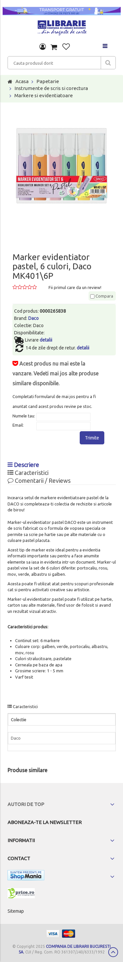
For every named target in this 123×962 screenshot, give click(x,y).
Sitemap (16, 911)
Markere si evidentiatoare (43, 95)
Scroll (113, 952)
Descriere (23, 465)
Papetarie (47, 81)
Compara (101, 296)
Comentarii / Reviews (39, 480)
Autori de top (26, 804)
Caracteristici (28, 473)
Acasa (22, 81)
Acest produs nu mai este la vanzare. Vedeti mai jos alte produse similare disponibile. (55, 373)
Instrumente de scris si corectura (51, 88)
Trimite (92, 437)
